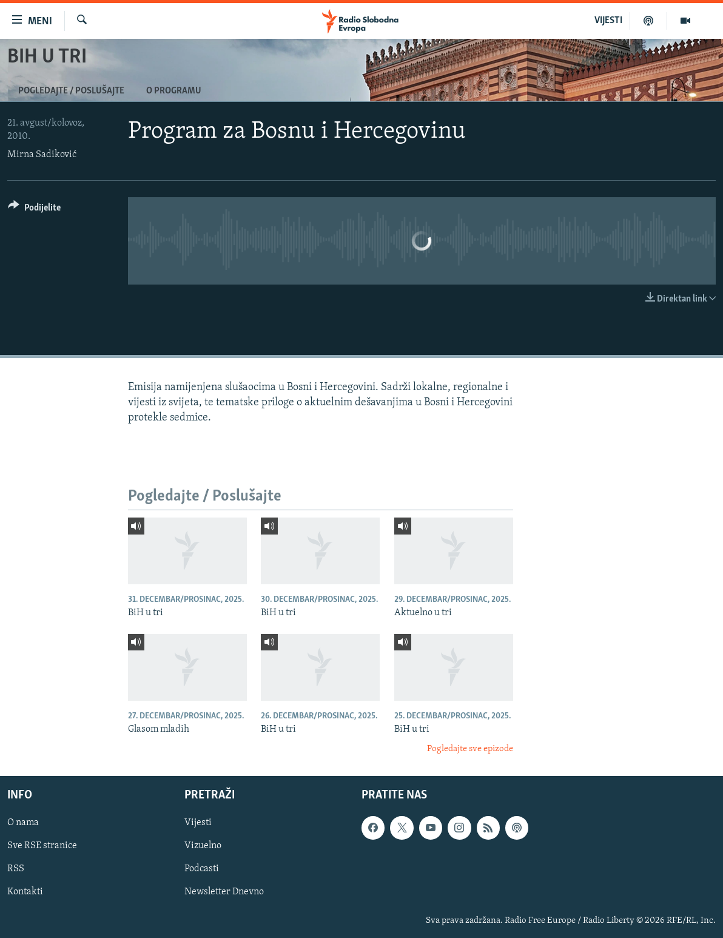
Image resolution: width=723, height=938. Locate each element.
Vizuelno (202, 846)
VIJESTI (608, 20)
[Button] (34, 209)
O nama (23, 823)
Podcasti (201, 869)
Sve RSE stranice (42, 846)
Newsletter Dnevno (224, 892)
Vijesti (198, 823)
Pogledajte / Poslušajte (71, 91)
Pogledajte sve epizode (470, 749)
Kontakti (25, 892)
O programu (173, 91)
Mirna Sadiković (41, 155)
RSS (15, 869)
